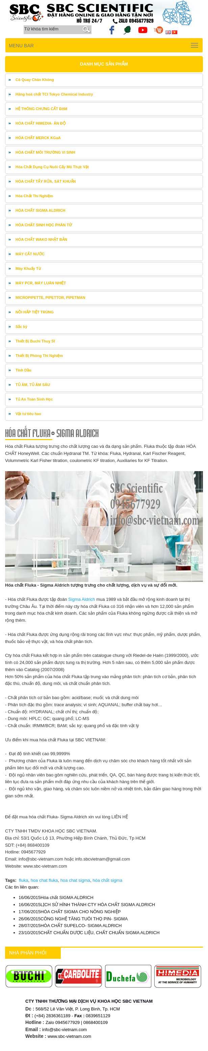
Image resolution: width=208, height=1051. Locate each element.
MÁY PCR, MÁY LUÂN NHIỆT (41, 283)
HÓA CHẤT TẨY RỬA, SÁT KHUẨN (46, 181)
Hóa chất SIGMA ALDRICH (56, 897)
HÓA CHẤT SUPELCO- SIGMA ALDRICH (70, 925)
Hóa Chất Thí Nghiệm (34, 196)
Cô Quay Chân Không (35, 80)
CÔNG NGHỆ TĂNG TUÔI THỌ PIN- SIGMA (73, 918)
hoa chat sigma (75, 880)
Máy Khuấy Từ (28, 268)
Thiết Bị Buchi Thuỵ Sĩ (35, 341)
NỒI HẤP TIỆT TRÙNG (35, 312)
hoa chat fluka (44, 880)
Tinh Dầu (23, 370)
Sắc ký (21, 327)
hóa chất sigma (107, 880)
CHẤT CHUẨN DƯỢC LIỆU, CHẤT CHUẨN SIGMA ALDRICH (89, 932)
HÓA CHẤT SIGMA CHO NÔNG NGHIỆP (70, 911)
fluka (23, 880)
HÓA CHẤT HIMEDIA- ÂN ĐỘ (41, 123)
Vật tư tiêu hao (28, 414)
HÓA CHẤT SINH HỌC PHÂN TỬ (44, 225)
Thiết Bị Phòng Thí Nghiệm (39, 356)
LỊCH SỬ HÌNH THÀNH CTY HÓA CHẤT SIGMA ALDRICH (87, 904)
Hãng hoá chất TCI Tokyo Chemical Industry (54, 94)
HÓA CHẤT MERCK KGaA (38, 138)
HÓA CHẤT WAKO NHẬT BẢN (41, 239)
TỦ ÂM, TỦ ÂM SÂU (33, 385)
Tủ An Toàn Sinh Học (34, 399)
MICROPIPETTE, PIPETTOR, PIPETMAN (50, 298)
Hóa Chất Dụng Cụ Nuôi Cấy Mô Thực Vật (52, 167)
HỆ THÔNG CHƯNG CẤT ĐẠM (41, 109)
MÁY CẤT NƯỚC (30, 254)
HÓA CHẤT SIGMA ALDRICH (41, 210)
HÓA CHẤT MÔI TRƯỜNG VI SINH (45, 152)
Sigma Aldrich (81, 599)
